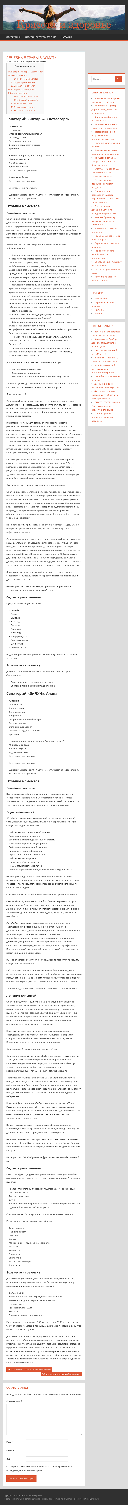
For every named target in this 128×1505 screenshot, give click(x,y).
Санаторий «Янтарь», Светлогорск (25, 71)
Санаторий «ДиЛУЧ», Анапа (22, 89)
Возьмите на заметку (23, 85)
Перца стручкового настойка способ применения (103, 254)
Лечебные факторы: (26, 96)
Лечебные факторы (26, 78)
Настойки (66, 37)
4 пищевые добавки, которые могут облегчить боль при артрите (105, 161)
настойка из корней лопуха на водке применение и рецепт (103, 135)
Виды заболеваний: (26, 100)
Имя (9, 1442)
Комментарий (14, 1401)
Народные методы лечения (40, 37)
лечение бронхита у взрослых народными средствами (103, 221)
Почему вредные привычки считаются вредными (102, 184)
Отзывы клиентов (17, 75)
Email (10, 1450)
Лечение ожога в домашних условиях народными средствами (104, 210)
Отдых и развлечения (23, 82)
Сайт (9, 1459)
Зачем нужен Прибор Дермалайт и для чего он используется (104, 109)
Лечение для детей (21, 103)
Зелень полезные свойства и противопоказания (30, 1370)
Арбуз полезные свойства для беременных (60, 1374)
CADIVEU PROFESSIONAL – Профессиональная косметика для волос (106, 172)
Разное (98, 313)
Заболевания (13, 37)
